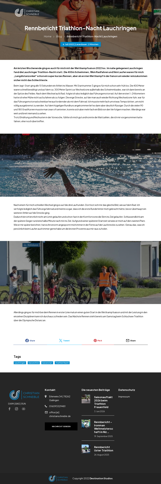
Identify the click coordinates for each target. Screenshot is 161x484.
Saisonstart (47, 363)
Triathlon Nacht (62, 363)
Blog (59, 36)
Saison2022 (34, 363)
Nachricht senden (61, 426)
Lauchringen (20, 363)
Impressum (124, 396)
